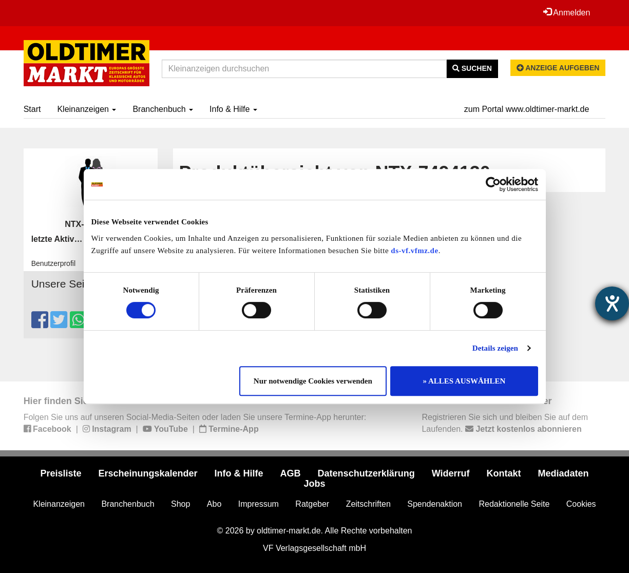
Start (32, 109)
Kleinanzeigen (86, 109)
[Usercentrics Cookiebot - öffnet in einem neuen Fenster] (493, 184)
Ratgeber (312, 504)
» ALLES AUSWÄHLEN (464, 381)
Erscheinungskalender (147, 473)
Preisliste (60, 473)
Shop (180, 504)
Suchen (472, 68)
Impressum (258, 504)
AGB (290, 473)
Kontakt (504, 473)
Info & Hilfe (233, 109)
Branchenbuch (162, 109)
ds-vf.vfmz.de (414, 250)
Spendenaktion (434, 504)
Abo (214, 504)
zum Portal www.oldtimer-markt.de (526, 109)
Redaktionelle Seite (514, 504)
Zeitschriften (368, 504)
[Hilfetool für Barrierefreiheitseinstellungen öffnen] (612, 303)
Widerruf (451, 473)
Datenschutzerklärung (366, 473)
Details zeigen (495, 348)
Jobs (314, 484)
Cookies (581, 504)
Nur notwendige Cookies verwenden (313, 381)
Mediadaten (563, 473)
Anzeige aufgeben (558, 68)
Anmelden (566, 12)
